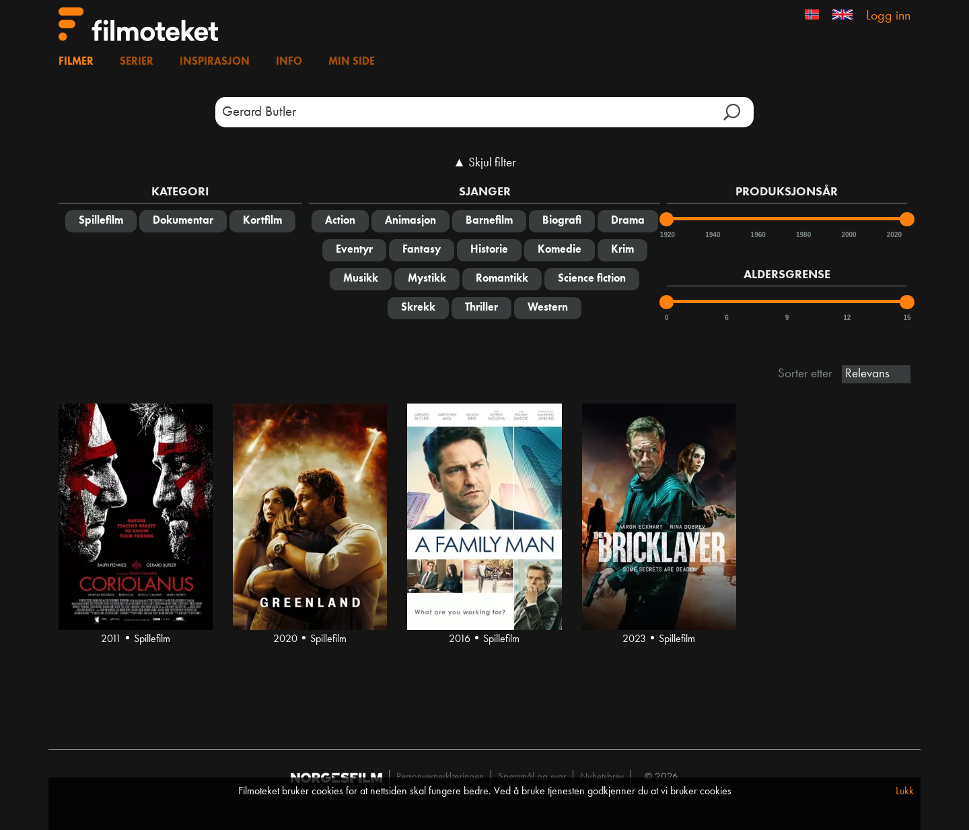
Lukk (905, 791)
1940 (712, 234)
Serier (136, 62)
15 (906, 317)
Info (289, 62)
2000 (848, 234)
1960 (757, 234)
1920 (667, 234)
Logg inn (888, 16)
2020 (893, 234)
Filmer (76, 62)
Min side (351, 62)
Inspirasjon (215, 62)
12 (847, 317)
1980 (803, 234)
